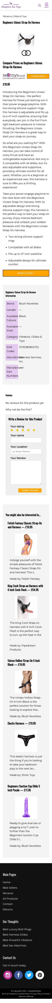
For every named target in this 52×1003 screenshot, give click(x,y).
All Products (10, 902)
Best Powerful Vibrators (17, 944)
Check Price (38, 76)
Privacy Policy (36, 998)
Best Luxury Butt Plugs (17, 933)
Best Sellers (10, 892)
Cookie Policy (23, 998)
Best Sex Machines (14, 949)
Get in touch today (14, 969)
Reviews (8, 897)
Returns (8, 913)
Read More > (26, 273)
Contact (8, 908)
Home (6, 886)
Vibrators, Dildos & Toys (15, 16)
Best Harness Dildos (15, 938)
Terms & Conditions (9, 998)
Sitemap (29, 1001)
